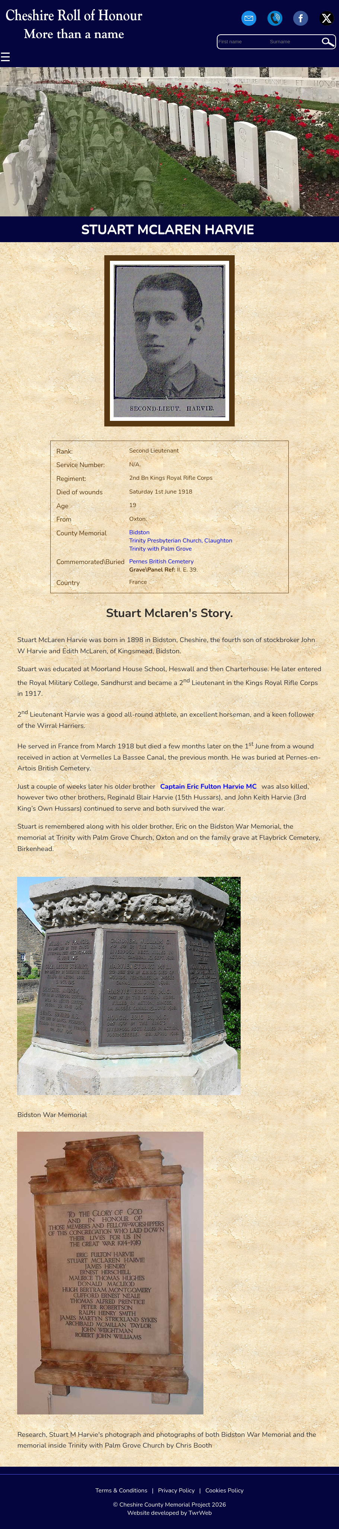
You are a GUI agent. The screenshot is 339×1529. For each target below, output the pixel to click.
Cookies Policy (224, 1490)
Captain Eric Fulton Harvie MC (208, 786)
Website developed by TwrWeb (169, 1513)
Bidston (139, 532)
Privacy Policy (176, 1490)
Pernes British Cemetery (161, 561)
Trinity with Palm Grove (160, 549)
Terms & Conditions (121, 1490)
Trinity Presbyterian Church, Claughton (180, 541)
